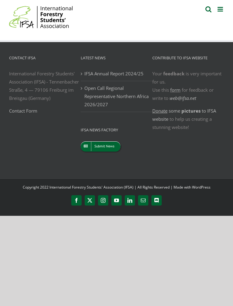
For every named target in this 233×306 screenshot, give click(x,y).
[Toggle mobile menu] (221, 9)
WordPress (201, 187)
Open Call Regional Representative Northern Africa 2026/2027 (116, 96)
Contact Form (23, 111)
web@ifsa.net (183, 98)
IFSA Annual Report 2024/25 (114, 74)
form (175, 90)
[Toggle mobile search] (208, 9)
